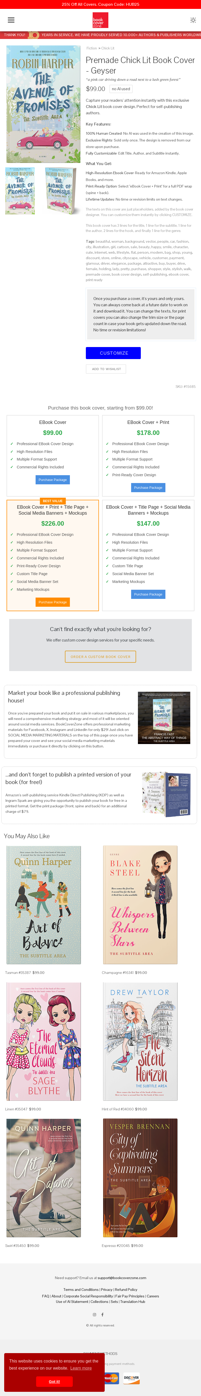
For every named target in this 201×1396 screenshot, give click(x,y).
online (116, 258)
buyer (171, 263)
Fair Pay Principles (129, 1296)
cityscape (130, 258)
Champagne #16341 (118, 972)
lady (116, 268)
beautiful (103, 241)
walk (187, 268)
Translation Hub (132, 1301)
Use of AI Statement (72, 1301)
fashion (182, 241)
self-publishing (155, 274)
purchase (138, 268)
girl (113, 247)
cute (89, 252)
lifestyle (123, 252)
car (172, 241)
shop (176, 252)
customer (160, 258)
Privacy (107, 1289)
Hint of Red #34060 (118, 1109)
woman (117, 241)
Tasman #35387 (18, 972)
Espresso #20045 (116, 1245)
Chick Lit (107, 48)
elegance (118, 263)
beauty (144, 247)
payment (176, 258)
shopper (154, 268)
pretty (125, 268)
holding (105, 268)
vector (151, 241)
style (166, 268)
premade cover (98, 274)
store (105, 258)
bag (168, 252)
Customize (113, 353)
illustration (101, 247)
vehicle (145, 258)
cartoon (123, 247)
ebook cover (178, 274)
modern (156, 252)
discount (93, 258)
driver (105, 263)
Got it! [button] (54, 1382)
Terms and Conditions (81, 1289)
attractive (150, 263)
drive (181, 263)
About (56, 1296)
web (111, 252)
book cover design (126, 274)
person (143, 252)
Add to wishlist (106, 369)
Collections (99, 1301)
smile (167, 247)
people (163, 241)
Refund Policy (126, 1289)
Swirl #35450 (15, 1245)
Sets (114, 1301)
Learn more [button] (81, 1368)
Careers (153, 1296)
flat (133, 252)
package (134, 263)
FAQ (45, 1296)
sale (134, 247)
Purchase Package (53, 480)
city (88, 247)
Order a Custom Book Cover (100, 657)
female (91, 268)
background (134, 241)
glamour (92, 263)
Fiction (92, 48)
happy (156, 247)
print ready (94, 279)
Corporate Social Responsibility (88, 1296)
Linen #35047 (16, 1109)
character (180, 247)
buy (162, 263)
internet (100, 252)
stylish (177, 268)
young (187, 252)
